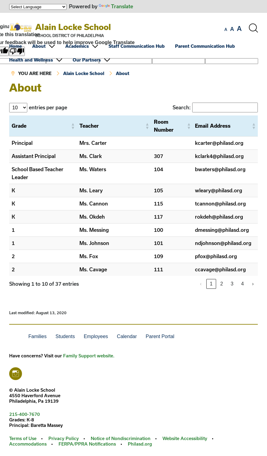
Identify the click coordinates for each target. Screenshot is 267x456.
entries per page (48, 107)
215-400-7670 (24, 414)
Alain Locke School (73, 27)
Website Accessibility (184, 438)
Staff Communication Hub (137, 46)
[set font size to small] (225, 29)
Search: (182, 107)
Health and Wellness (31, 59)
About (39, 46)
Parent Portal (160, 336)
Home (15, 46)
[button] (72, 126)
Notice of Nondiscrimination (121, 438)
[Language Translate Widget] (38, 7)
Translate (116, 6)
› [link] (253, 283)
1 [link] (211, 283)
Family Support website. (88, 355)
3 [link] (232, 283)
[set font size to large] (239, 28)
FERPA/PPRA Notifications (87, 444)
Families (37, 336)
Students (65, 336)
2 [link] (221, 283)
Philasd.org (140, 444)
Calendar (127, 336)
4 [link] (242, 283)
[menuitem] (20, 46)
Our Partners (87, 59)
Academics (77, 46)
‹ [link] (200, 283)
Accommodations (28, 444)
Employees (96, 336)
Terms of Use (22, 438)
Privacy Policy (63, 438)
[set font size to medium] (232, 29)
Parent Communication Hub (205, 46)
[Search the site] (253, 28)
